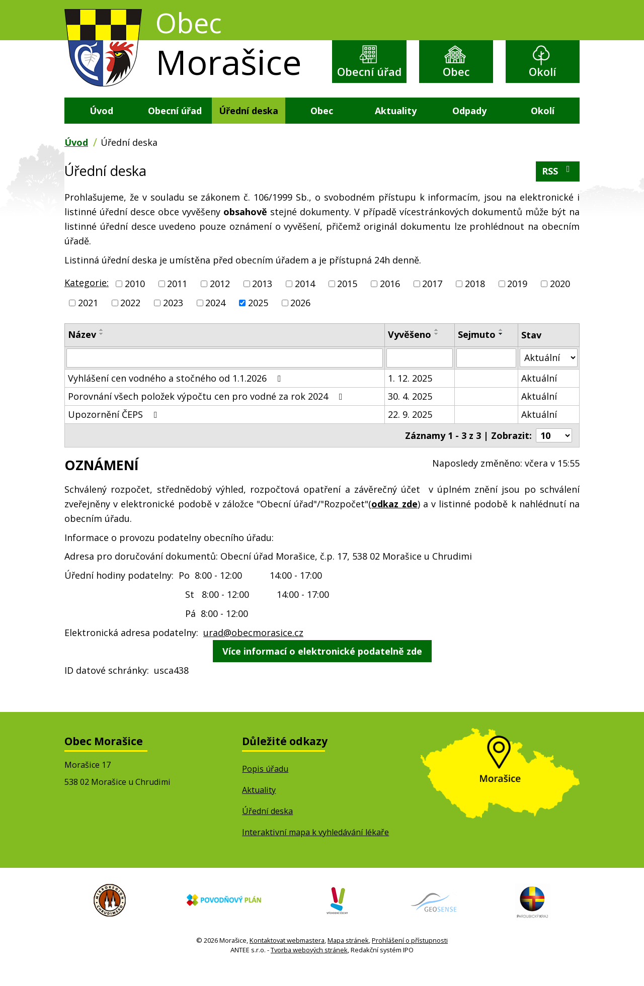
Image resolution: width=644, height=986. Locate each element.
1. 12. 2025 (410, 395)
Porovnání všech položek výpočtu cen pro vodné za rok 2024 (207, 413)
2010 (135, 301)
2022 (130, 320)
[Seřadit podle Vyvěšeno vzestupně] (436, 347)
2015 (347, 301)
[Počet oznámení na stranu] (554, 452)
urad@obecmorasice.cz (253, 650)
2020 (560, 301)
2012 (220, 301)
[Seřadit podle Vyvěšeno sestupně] (436, 351)
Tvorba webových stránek (309, 967)
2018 (475, 301)
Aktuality (396, 128)
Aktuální (539, 395)
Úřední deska (248, 128)
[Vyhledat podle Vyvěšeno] (419, 375)
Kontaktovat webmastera (287, 957)
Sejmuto (477, 352)
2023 (173, 320)
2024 (215, 320)
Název (82, 352)
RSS (558, 188)
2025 (258, 320)
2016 (390, 301)
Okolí (542, 72)
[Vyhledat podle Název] (224, 375)
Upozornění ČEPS (115, 431)
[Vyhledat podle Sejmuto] (486, 375)
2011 (177, 301)
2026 (300, 320)
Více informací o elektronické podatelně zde (322, 669)
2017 (432, 301)
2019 (517, 301)
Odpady (469, 128)
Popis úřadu (265, 786)
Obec (455, 72)
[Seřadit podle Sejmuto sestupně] (501, 351)
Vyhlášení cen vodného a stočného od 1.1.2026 (176, 395)
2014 (305, 301)
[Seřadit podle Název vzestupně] (101, 347)
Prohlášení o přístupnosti (410, 957)
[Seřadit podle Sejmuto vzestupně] (501, 347)
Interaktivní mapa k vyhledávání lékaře (315, 849)
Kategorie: (86, 300)
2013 (262, 301)
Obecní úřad (369, 80)
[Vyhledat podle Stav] (549, 375)
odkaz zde (394, 521)
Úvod (101, 128)
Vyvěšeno (409, 352)
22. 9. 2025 (410, 431)
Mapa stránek (348, 957)
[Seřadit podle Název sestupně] (101, 351)
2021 (88, 320)
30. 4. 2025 (410, 413)
